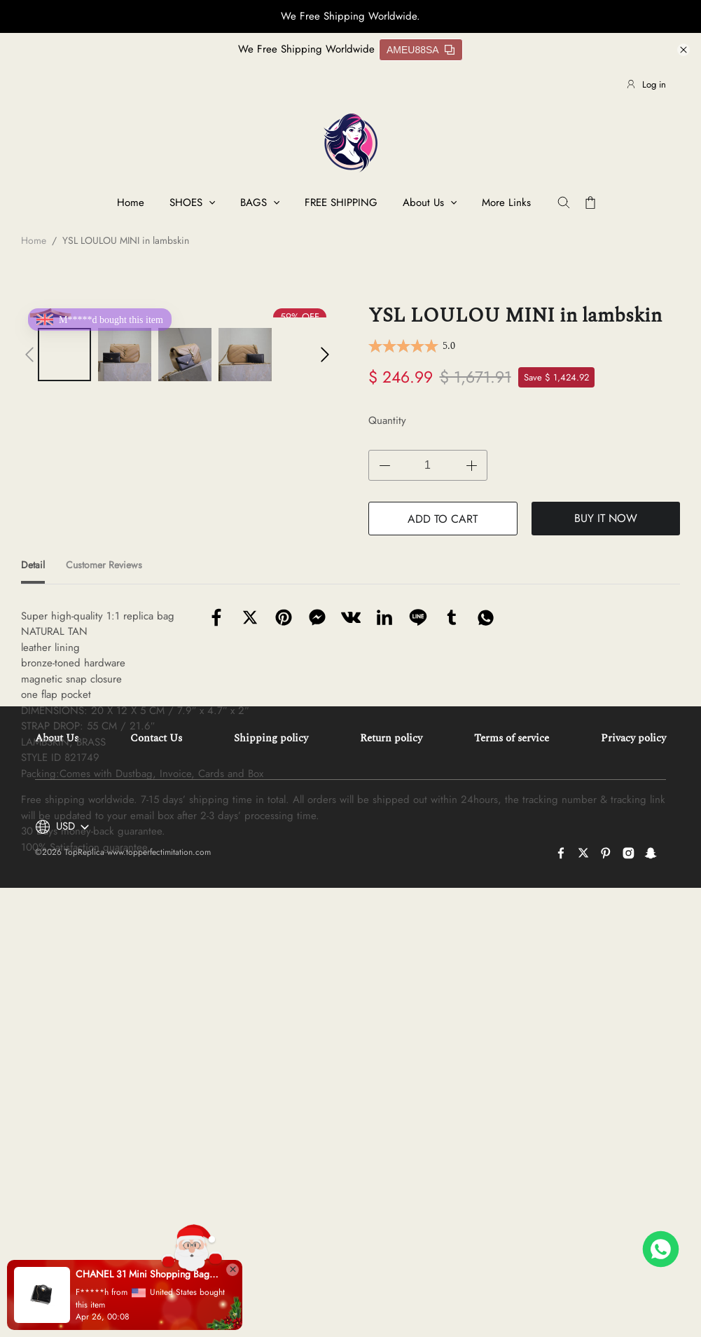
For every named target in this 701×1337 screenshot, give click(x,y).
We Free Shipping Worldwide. (350, 16)
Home (130, 202)
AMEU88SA (420, 49)
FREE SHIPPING (341, 202)
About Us (423, 202)
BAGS (253, 202)
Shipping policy (271, 1035)
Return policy (391, 1035)
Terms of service (511, 1035)
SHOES (185, 202)
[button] (29, 354)
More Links (506, 202)
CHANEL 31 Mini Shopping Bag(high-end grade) (147, 1274)
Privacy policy (633, 1035)
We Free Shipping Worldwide (306, 49)
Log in (645, 84)
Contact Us (156, 1035)
